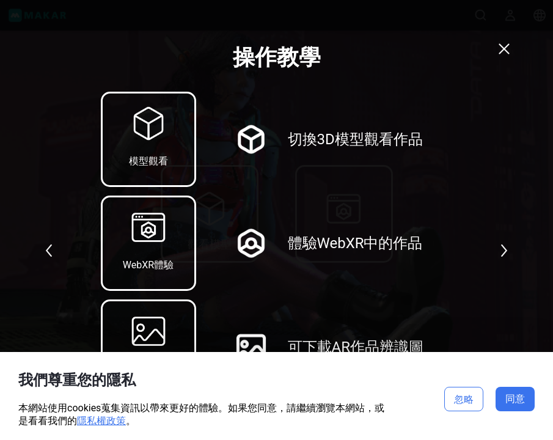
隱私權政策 (101, 421)
